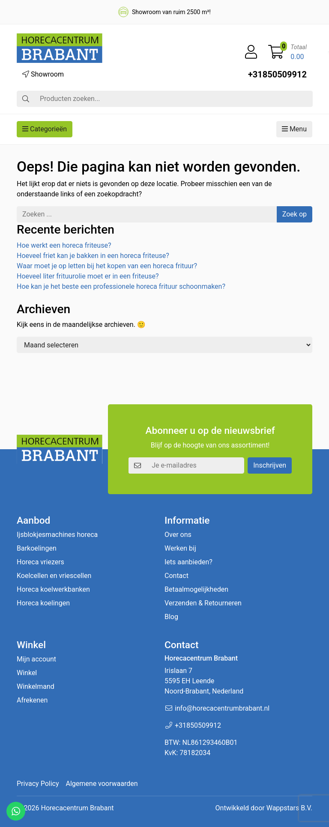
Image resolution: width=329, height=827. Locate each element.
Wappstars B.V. (289, 808)
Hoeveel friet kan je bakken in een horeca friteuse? (93, 256)
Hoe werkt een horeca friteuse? (64, 245)
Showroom (43, 74)
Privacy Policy (38, 784)
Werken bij (180, 548)
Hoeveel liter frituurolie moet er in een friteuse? (88, 276)
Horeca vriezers (40, 562)
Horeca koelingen (43, 603)
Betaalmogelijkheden (196, 589)
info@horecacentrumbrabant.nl (222, 708)
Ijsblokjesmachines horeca (57, 535)
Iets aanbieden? (188, 562)
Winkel (27, 673)
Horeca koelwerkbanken (53, 589)
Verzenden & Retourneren (203, 603)
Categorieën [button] (44, 129)
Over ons (177, 535)
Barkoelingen (37, 548)
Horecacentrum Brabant (77, 808)
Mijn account (36, 659)
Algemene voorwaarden (102, 784)
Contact (176, 576)
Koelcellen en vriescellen (54, 576)
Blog (171, 617)
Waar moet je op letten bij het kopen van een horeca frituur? (107, 266)
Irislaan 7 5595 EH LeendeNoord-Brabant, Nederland (203, 681)
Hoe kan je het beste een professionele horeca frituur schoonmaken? (121, 286)
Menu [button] (294, 129)
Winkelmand (35, 686)
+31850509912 (277, 74)
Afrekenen (32, 700)
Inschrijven (269, 465)
